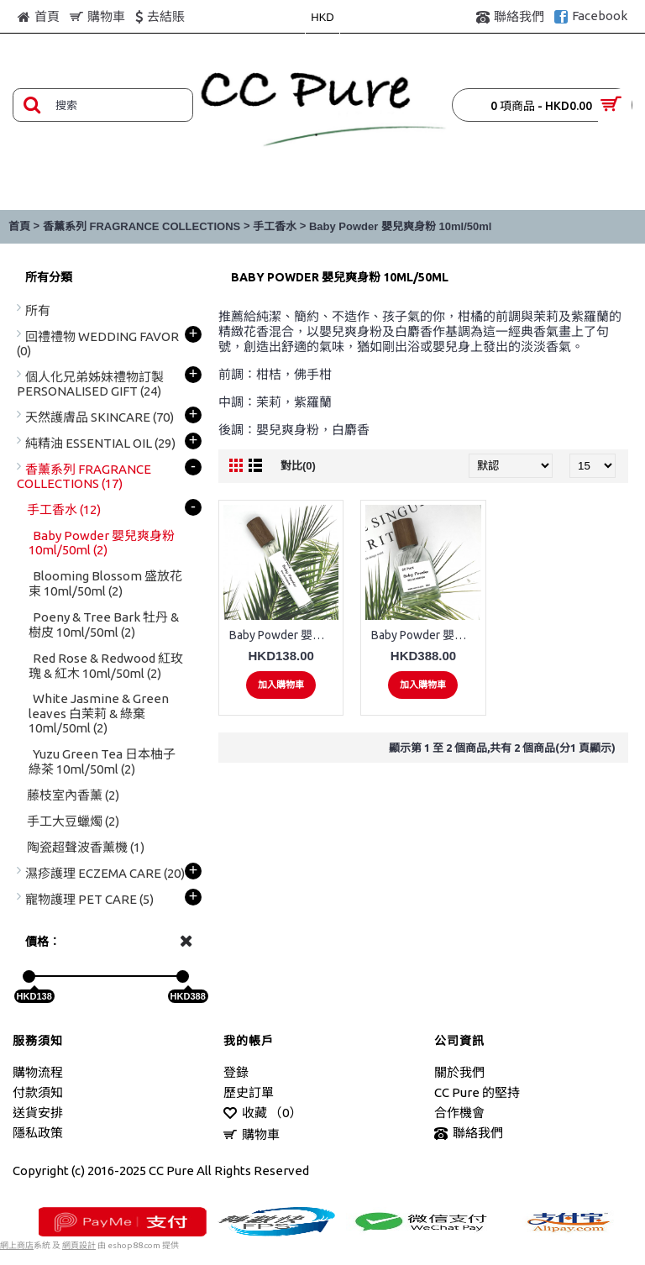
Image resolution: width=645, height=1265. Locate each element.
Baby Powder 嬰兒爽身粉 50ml (425, 635)
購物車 (251, 1135)
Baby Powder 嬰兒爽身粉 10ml (283, 635)
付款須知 (38, 1092)
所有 (37, 310)
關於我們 (459, 1072)
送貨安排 (38, 1112)
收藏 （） (262, 1113)
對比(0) (298, 465)
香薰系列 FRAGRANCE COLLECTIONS (141, 226)
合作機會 (459, 1112)
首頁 (19, 226)
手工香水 (274, 226)
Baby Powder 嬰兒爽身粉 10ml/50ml (400, 226)
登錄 (236, 1072)
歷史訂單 (248, 1092)
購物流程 (38, 1072)
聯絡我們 (468, 1134)
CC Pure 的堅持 (477, 1092)
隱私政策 (38, 1133)
